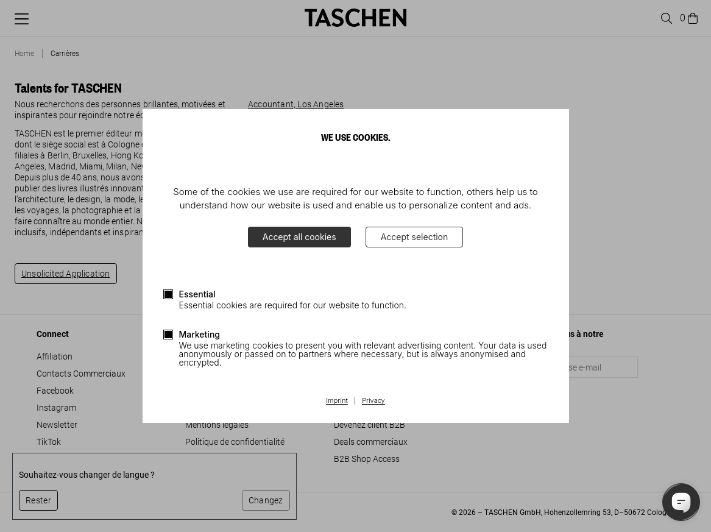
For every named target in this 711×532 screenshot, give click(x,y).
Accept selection (414, 237)
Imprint (336, 401)
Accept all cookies (299, 237)
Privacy (373, 401)
